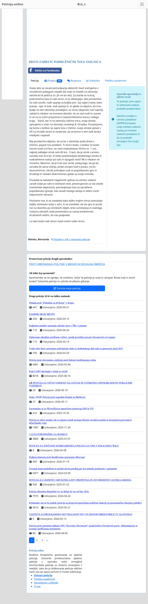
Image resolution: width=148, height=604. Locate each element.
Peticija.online (12, 4)
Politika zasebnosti (115, 80)
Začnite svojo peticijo (67, 288)
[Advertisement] (86, 34)
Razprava (74, 80)
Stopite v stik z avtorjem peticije (70, 239)
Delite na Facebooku (44, 70)
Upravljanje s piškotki (46, 582)
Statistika (93, 80)
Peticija (35, 80)
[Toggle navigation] (142, 4)
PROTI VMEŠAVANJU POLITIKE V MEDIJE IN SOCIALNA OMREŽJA (67, 264)
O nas (37, 586)
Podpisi (53, 80)
